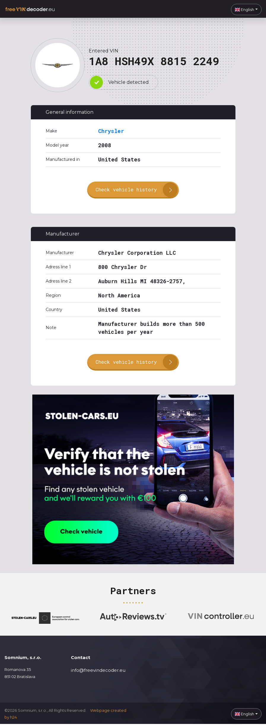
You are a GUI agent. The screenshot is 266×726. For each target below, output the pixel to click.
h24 (13, 719)
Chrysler (111, 130)
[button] (246, 9)
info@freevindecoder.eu (98, 672)
